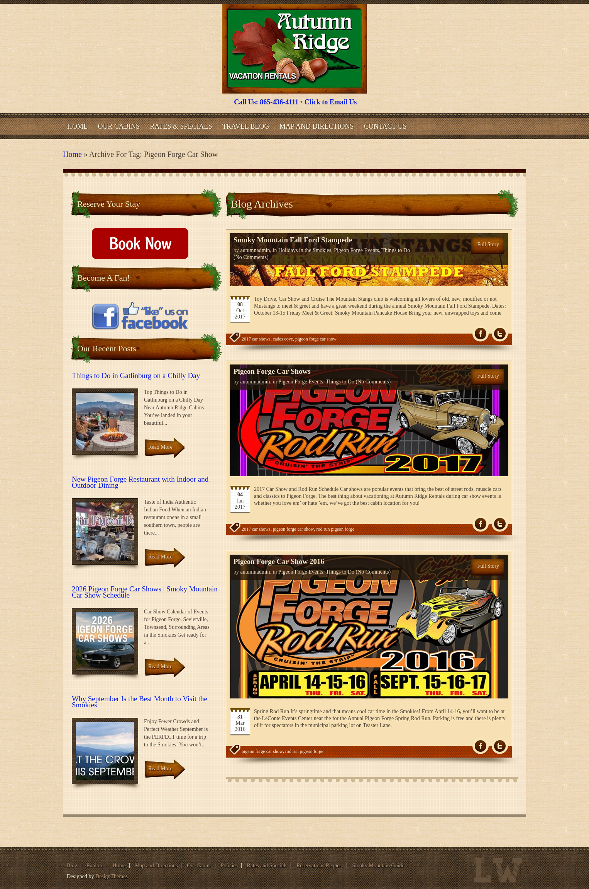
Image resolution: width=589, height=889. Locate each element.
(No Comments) (251, 257)
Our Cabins (119, 126)
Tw (500, 333)
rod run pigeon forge (335, 529)
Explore (94, 866)
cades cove (283, 339)
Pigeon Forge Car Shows (272, 371)
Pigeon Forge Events (356, 250)
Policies (229, 866)
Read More (160, 447)
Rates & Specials (181, 126)
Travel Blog (245, 126)
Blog (72, 866)
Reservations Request (319, 866)
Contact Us (385, 126)
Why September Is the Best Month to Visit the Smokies (139, 702)
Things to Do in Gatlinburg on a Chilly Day (136, 375)
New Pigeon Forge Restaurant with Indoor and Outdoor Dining (140, 482)
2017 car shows (256, 339)
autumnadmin (255, 250)
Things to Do (395, 250)
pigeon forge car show (316, 339)
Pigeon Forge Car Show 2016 (279, 561)
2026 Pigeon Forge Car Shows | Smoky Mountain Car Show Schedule (145, 592)
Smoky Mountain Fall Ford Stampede (293, 240)
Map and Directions (316, 126)
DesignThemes (111, 876)
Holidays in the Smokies (304, 250)
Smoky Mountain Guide (378, 866)
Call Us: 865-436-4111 (266, 102)
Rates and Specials (267, 866)
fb (480, 333)
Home (77, 126)
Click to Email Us (331, 102)
